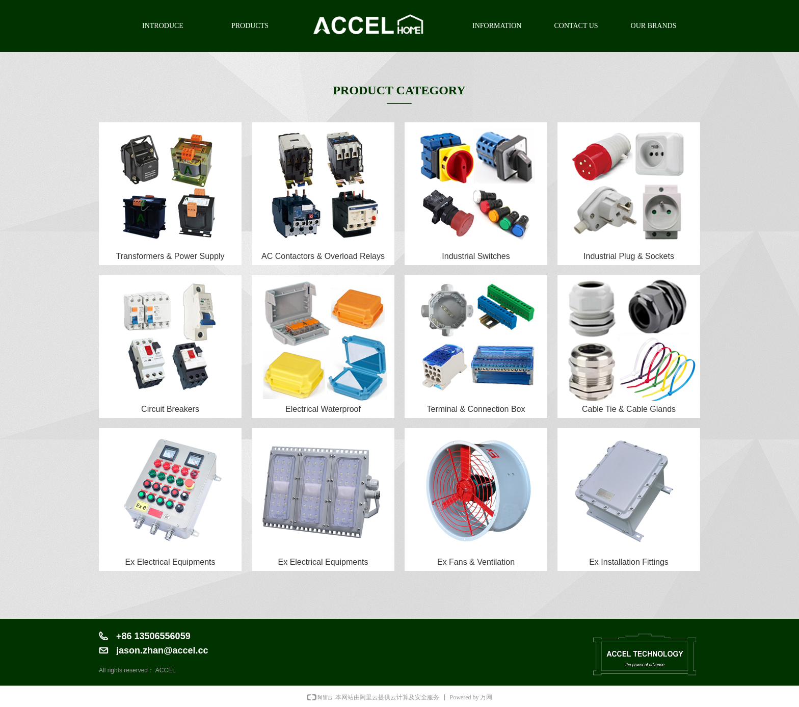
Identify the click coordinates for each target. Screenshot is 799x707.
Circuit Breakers (170, 409)
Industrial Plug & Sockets (628, 256)
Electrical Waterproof (323, 409)
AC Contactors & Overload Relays (323, 256)
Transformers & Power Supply (170, 256)
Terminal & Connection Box (476, 409)
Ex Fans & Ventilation (476, 562)
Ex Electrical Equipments (170, 562)
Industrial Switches (476, 256)
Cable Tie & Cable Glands (629, 409)
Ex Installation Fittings (629, 562)
